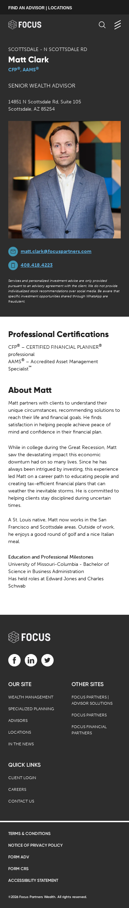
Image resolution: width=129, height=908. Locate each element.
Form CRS (18, 868)
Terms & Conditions (29, 833)
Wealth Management (30, 697)
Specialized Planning (31, 708)
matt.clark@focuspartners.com (56, 251)
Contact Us (21, 801)
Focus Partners (89, 715)
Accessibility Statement (33, 880)
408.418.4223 (37, 265)
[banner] (31, 24)
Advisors (18, 720)
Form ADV (18, 857)
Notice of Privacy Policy (35, 845)
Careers (17, 789)
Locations (19, 732)
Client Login (22, 777)
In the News (21, 744)
